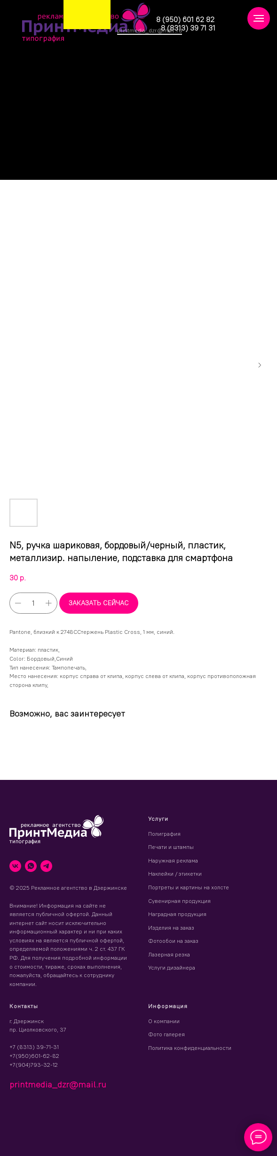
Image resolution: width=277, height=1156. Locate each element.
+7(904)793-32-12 (33, 1064)
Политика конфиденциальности (189, 1047)
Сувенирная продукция (179, 900)
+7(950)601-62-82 (34, 1055)
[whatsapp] (31, 866)
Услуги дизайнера (171, 967)
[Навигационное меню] (258, 18)
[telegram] (46, 866)
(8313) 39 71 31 (190, 27)
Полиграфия (164, 833)
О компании (164, 1021)
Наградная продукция (177, 913)
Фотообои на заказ (173, 940)
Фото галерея (166, 1034)
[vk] (15, 866)
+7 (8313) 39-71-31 (34, 1046)
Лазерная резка (169, 954)
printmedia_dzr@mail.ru (149, 30)
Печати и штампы (171, 846)
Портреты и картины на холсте (188, 887)
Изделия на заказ (171, 927)
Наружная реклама (173, 860)
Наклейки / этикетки (175, 873)
